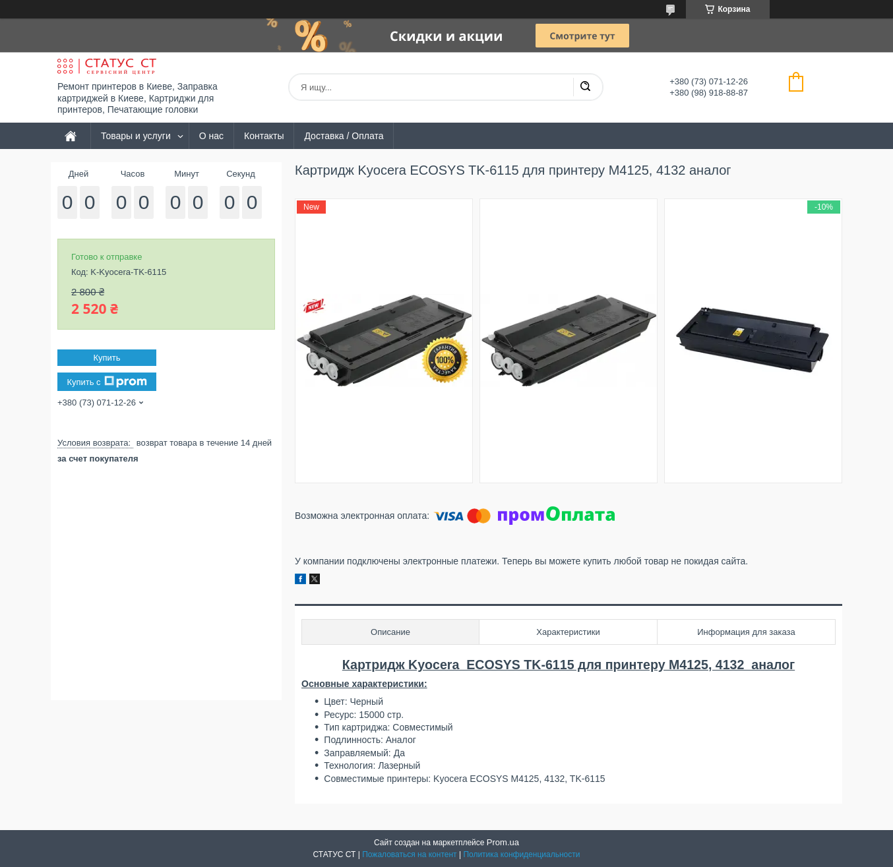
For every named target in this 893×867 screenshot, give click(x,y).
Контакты (264, 136)
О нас (211, 136)
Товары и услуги (136, 136)
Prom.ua (503, 842)
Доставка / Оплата (343, 136)
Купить (106, 358)
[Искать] (585, 87)
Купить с (106, 382)
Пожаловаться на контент (409, 854)
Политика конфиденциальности (521, 854)
